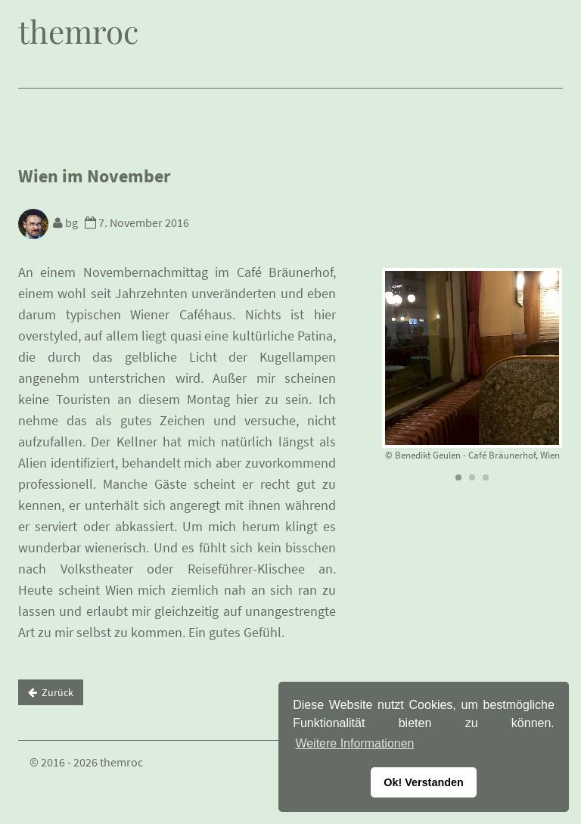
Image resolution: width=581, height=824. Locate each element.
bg (50, 222)
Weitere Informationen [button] (354, 743)
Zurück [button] (50, 692)
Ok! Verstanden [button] (424, 782)
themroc (78, 31)
